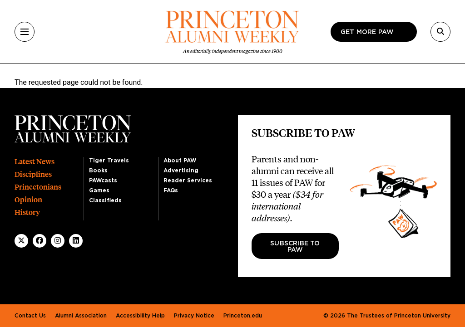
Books (98, 170)
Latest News (34, 161)
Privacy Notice (194, 315)
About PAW (179, 160)
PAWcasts (103, 180)
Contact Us (30, 315)
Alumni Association (81, 315)
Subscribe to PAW (295, 246)
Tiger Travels (109, 160)
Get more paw (367, 32)
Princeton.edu (242, 315)
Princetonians (38, 187)
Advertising (180, 170)
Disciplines (33, 174)
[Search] (440, 32)
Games (99, 190)
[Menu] (25, 32)
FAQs (170, 190)
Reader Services (187, 180)
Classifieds (105, 200)
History (27, 212)
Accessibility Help (140, 315)
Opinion (28, 199)
